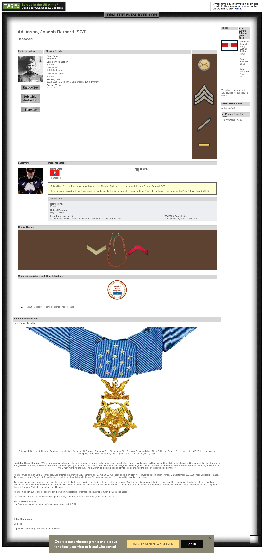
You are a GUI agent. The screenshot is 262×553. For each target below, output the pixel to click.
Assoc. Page (68, 307)
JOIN (153, 544)
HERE (207, 191)
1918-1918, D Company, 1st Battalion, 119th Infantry (73, 82)
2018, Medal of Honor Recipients (43, 307)
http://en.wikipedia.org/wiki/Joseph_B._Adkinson (37, 528)
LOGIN (192, 544)
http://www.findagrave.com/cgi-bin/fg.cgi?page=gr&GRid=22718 (45, 504)
